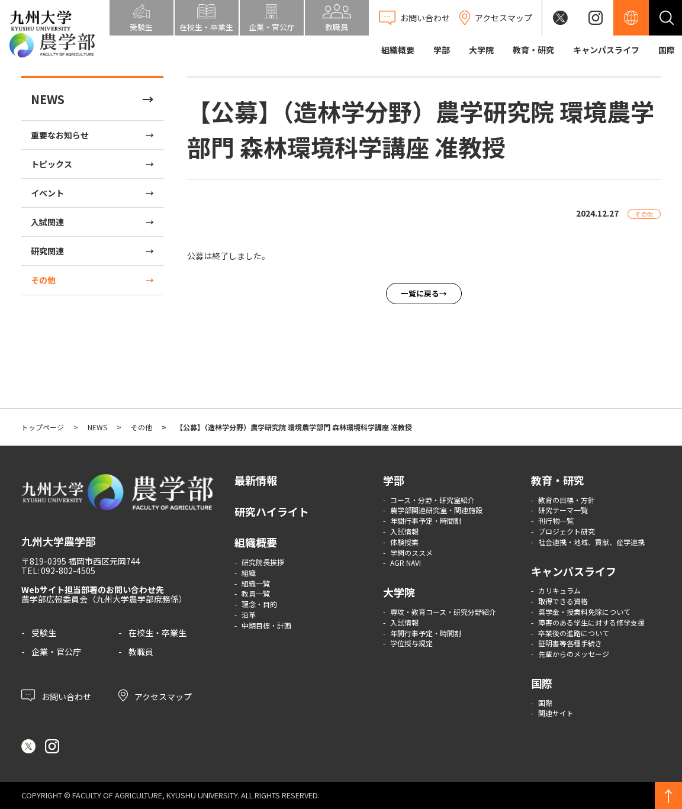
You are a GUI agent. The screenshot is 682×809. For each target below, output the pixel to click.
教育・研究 (533, 50)
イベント (47, 193)
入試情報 (404, 531)
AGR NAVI (405, 562)
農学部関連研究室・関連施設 (436, 510)
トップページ (42, 427)
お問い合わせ (56, 695)
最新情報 (255, 480)
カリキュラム (559, 590)
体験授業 (404, 542)
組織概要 (397, 50)
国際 (666, 50)
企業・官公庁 (56, 651)
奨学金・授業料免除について (584, 612)
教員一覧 (256, 593)
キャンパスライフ (606, 50)
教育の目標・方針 (566, 500)
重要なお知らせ (60, 135)
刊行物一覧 (556, 520)
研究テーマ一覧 (563, 510)
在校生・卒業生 (157, 633)
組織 (249, 573)
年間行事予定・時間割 (425, 520)
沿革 (249, 615)
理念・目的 (259, 604)
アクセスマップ (155, 695)
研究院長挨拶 (263, 562)
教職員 (140, 651)
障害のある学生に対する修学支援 (591, 622)
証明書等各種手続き (570, 643)
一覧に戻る (420, 293)
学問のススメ (411, 552)
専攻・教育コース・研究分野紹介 (443, 612)
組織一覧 (256, 583)
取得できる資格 (563, 601)
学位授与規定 (411, 643)
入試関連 (47, 222)
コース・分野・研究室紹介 (432, 500)
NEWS (48, 99)
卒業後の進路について (573, 633)
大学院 (481, 50)
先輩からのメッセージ (573, 654)
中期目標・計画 (266, 625)
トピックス (51, 164)
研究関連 (47, 251)
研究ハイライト (271, 511)
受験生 (43, 633)
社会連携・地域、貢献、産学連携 (591, 542)
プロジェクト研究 (566, 531)
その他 (43, 280)
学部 (441, 50)
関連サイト (556, 713)
